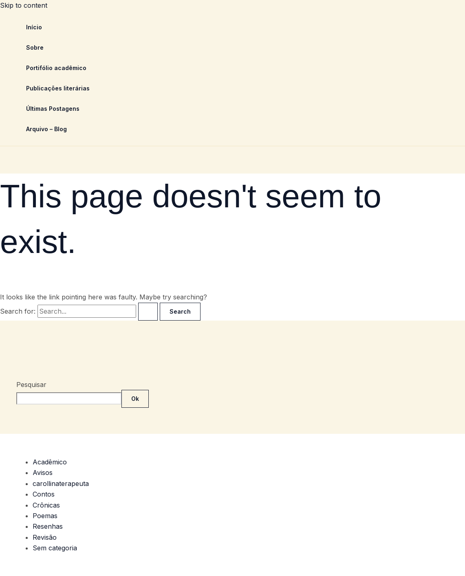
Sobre (35, 47)
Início (34, 27)
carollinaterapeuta (61, 483)
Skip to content (23, 5)
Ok (135, 398)
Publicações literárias (58, 88)
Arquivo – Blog (46, 128)
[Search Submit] (148, 312)
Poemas (45, 516)
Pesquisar (31, 384)
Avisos (43, 472)
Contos (44, 494)
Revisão (45, 537)
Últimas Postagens (52, 108)
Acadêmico (50, 462)
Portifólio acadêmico (56, 67)
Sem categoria (55, 548)
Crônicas (46, 505)
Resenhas (48, 526)
